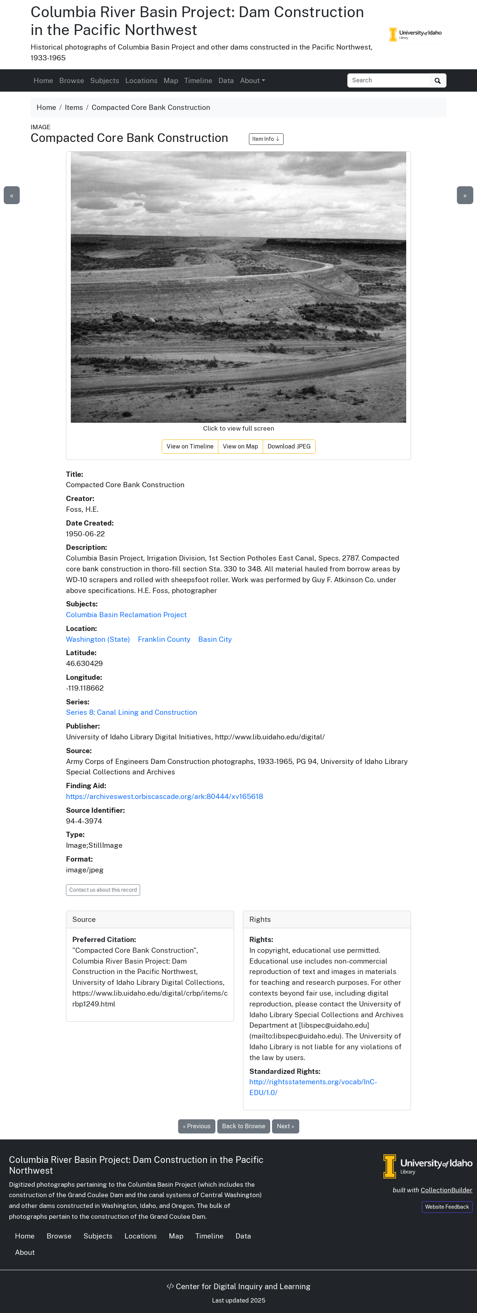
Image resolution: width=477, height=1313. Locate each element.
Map (171, 80)
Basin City (215, 639)
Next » (285, 1126)
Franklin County (164, 639)
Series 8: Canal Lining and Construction (131, 712)
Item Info (266, 139)
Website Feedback (447, 1207)
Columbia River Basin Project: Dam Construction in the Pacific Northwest (197, 20)
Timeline (198, 80)
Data (226, 80)
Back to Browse (243, 1126)
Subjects (104, 80)
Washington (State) (98, 639)
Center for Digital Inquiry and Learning (238, 1286)
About (25, 1252)
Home (43, 80)
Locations (141, 80)
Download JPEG (289, 446)
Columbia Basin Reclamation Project (126, 614)
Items (74, 107)
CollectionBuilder (447, 1190)
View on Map (240, 446)
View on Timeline (190, 446)
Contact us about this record (103, 890)
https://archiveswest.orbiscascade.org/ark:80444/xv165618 (164, 796)
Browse (71, 80)
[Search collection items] (388, 80)
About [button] (250, 80)
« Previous (197, 1126)
